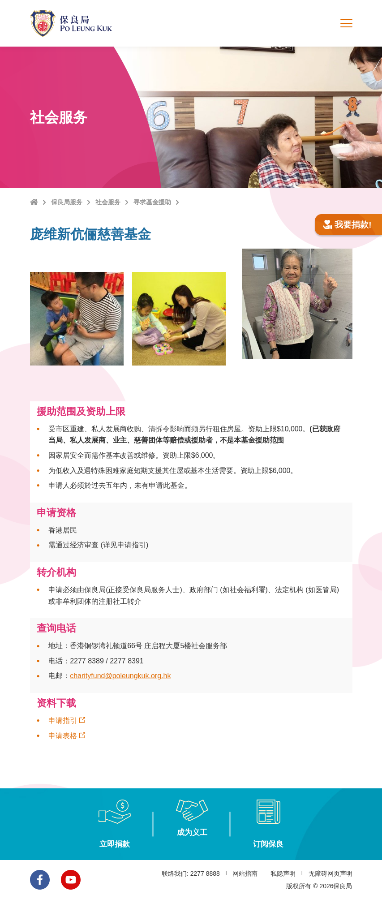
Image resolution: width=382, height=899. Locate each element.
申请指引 (62, 720)
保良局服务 (66, 202)
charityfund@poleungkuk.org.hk (120, 676)
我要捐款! (347, 224)
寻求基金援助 (152, 202)
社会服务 (107, 202)
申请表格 (62, 736)
